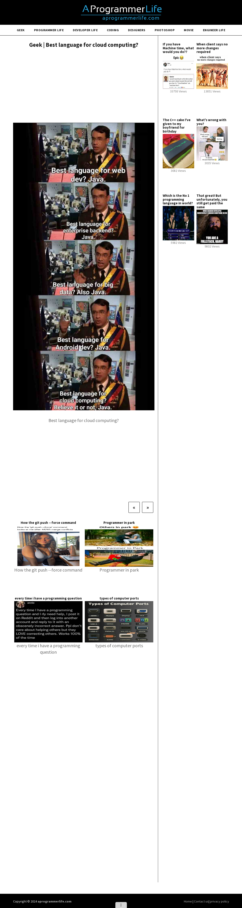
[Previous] (134, 507)
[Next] (147, 507)
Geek (21, 30)
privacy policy (219, 901)
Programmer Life (49, 30)
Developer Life (85, 30)
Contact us (201, 901)
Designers (136, 30)
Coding (113, 30)
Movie (189, 30)
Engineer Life (214, 30)
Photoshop (165, 30)
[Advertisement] (84, 86)
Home (188, 901)
